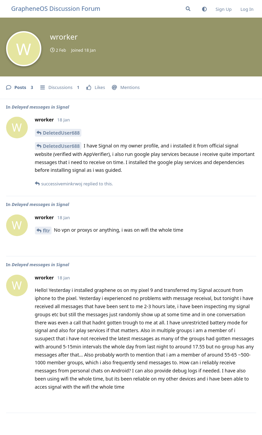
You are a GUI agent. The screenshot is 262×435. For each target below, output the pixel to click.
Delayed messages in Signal (40, 107)
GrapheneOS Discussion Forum (55, 8)
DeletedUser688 (61, 133)
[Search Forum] (188, 9)
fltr (46, 230)
